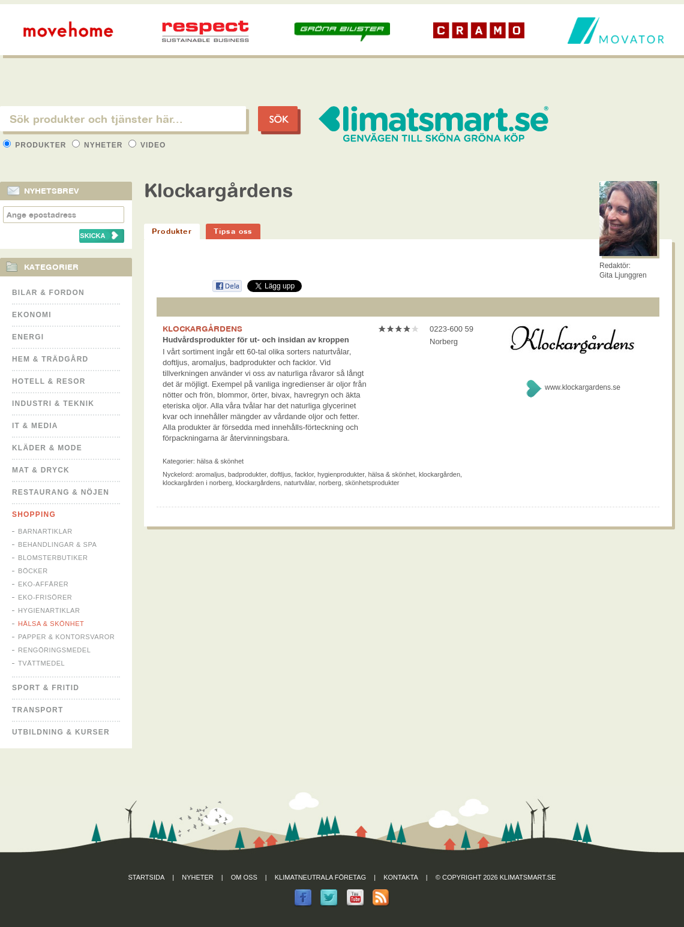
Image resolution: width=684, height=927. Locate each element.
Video (147, 145)
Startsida (146, 877)
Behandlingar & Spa (57, 544)
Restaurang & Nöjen (60, 492)
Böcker (33, 570)
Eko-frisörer (45, 597)
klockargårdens (258, 482)
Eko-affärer (43, 584)
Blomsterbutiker (53, 557)
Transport (37, 710)
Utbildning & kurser (61, 732)
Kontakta (400, 877)
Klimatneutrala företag (320, 877)
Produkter (36, 145)
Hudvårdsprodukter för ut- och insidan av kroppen (256, 339)
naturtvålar (299, 482)
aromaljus (210, 474)
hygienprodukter (340, 474)
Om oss (244, 877)
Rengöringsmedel (54, 650)
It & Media (35, 426)
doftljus (280, 474)
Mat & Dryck (41, 470)
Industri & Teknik (53, 403)
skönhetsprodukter (372, 482)
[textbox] (123, 118)
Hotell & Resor (49, 381)
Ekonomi (32, 315)
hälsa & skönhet (391, 474)
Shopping (34, 514)
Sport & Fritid (45, 688)
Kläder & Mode (47, 448)
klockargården (439, 474)
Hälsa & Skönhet (51, 623)
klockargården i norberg (197, 482)
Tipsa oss (233, 231)
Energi (28, 337)
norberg (330, 482)
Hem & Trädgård (50, 359)
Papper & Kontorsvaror (66, 636)
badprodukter (247, 474)
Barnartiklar (45, 531)
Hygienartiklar (49, 610)
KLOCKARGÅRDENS (202, 328)
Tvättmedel (41, 663)
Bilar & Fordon (48, 292)
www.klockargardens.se (582, 387)
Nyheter (98, 145)
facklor (304, 474)
